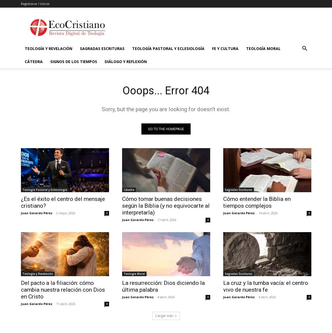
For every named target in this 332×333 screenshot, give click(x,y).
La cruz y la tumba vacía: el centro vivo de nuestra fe (265, 286)
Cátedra (34, 61)
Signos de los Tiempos (73, 61)
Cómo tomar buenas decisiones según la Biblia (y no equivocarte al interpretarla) (166, 206)
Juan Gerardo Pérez (36, 213)
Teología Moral (263, 48)
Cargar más (166, 315)
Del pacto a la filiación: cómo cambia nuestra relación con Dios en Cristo (63, 290)
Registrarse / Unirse (35, 4)
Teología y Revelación (48, 48)
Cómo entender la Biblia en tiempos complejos (257, 202)
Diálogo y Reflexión (126, 61)
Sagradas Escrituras (102, 48)
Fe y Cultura (225, 48)
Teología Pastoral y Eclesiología (168, 48)
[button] (304, 49)
